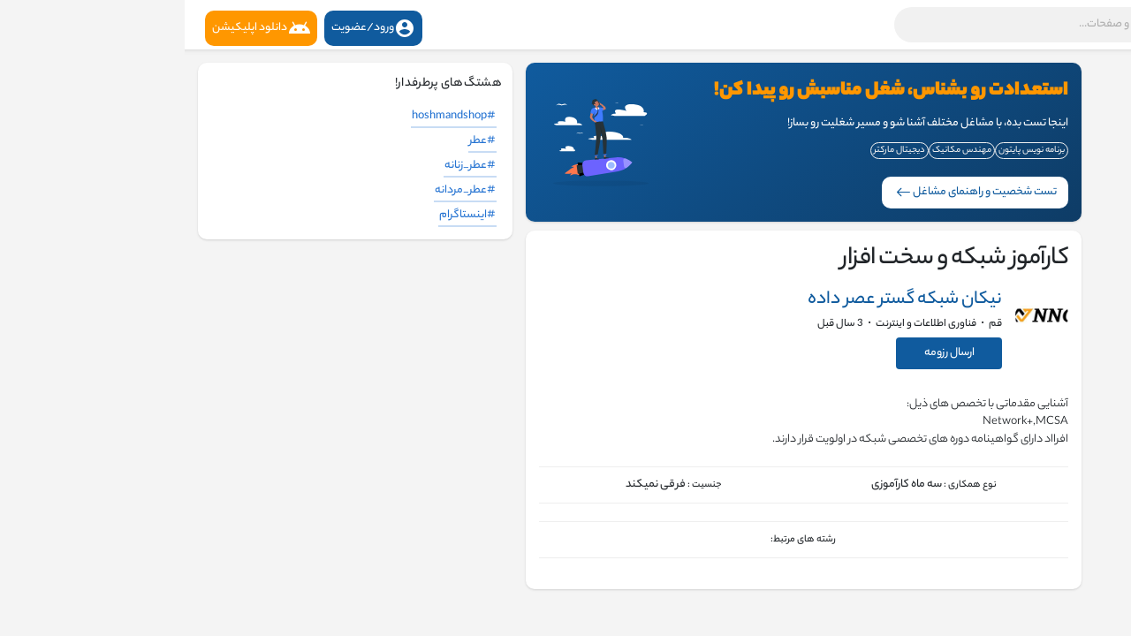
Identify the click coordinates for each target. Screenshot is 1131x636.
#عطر (298, 141)
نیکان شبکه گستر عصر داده (720, 299)
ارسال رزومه (765, 353)
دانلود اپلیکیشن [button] (76, 28)
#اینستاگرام (282, 215)
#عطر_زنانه (285, 165)
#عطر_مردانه (280, 190)
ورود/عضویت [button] (189, 28)
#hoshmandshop (269, 116)
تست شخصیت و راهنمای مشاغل (791, 192)
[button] (888, 24)
